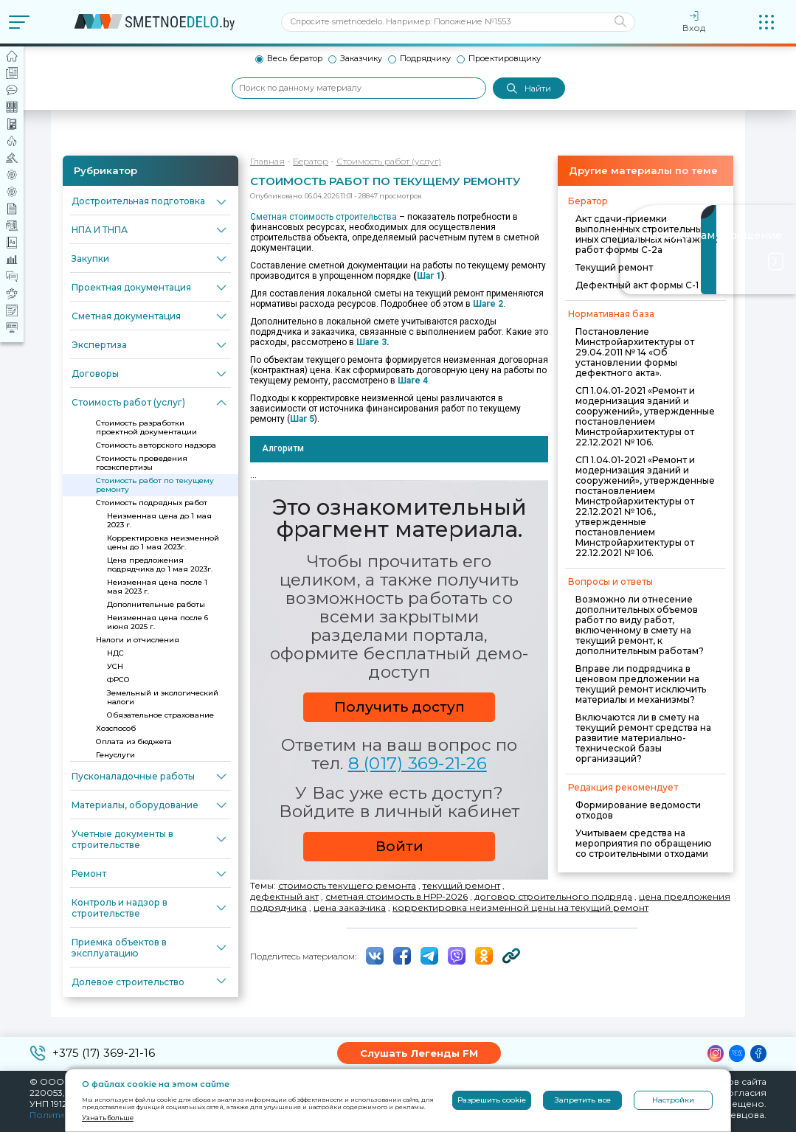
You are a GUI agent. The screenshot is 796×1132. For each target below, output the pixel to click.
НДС (115, 653)
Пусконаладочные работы (133, 776)
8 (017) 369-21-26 (417, 763)
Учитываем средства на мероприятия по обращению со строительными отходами (643, 843)
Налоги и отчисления (137, 640)
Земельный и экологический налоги (162, 697)
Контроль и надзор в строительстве (119, 908)
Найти (529, 88)
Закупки (90, 258)
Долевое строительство (128, 981)
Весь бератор (294, 58)
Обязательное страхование (160, 715)
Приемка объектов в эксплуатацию (119, 948)
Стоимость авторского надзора (156, 445)
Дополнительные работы (156, 604)
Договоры (95, 373)
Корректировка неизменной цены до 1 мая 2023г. (163, 542)
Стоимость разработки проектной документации (146, 427)
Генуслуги (115, 755)
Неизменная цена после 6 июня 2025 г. (157, 622)
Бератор (310, 161)
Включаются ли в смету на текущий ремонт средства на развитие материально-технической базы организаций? (643, 738)
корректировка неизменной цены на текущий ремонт (520, 907)
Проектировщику (504, 58)
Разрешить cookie (491, 1100)
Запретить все (583, 1100)
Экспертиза (99, 344)
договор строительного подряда (553, 896)
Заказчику (361, 58)
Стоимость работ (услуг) (128, 402)
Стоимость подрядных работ (151, 502)
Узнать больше (108, 1118)
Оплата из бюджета (134, 741)
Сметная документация (126, 316)
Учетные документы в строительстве (122, 839)
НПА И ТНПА (100, 229)
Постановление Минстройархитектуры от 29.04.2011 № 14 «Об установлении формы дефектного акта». (634, 352)
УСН (115, 666)
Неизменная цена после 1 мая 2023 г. (157, 586)
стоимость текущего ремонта (347, 885)
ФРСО (118, 679)
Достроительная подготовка (138, 200)
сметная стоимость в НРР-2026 (396, 896)
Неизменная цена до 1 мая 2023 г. (159, 520)
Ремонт (89, 873)
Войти (399, 846)
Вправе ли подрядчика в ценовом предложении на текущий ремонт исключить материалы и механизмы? (640, 684)
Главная (267, 161)
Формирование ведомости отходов (638, 810)
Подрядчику (425, 58)
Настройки (673, 1100)
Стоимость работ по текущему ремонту (155, 485)
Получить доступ (399, 706)
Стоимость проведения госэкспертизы (141, 463)
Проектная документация (131, 287)
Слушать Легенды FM (419, 1053)
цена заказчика (350, 907)
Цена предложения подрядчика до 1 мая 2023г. (159, 564)
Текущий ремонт (614, 267)
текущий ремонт (461, 885)
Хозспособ (116, 728)
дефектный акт (284, 896)
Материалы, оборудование (135, 804)
